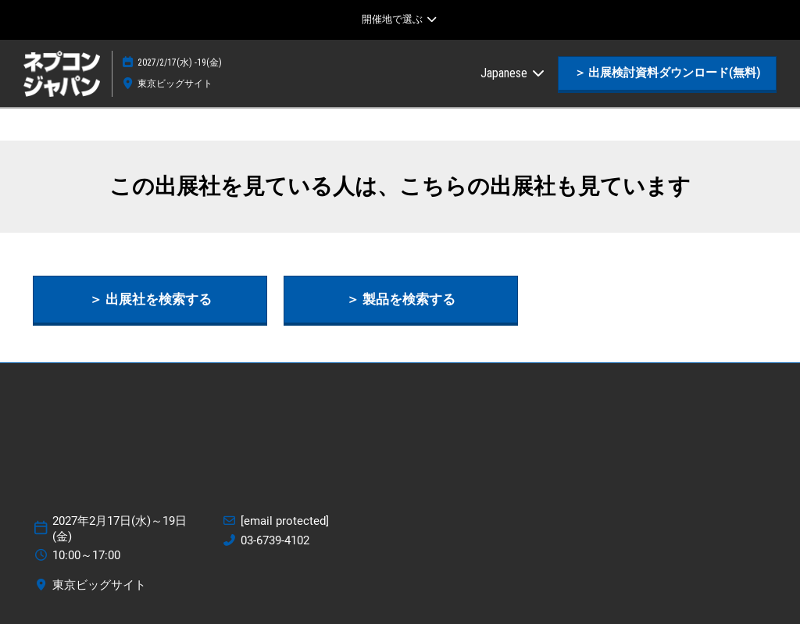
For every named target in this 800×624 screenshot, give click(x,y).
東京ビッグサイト (175, 83)
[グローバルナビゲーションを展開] (400, 19)
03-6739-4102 (275, 540)
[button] (667, 73)
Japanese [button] (513, 73)
